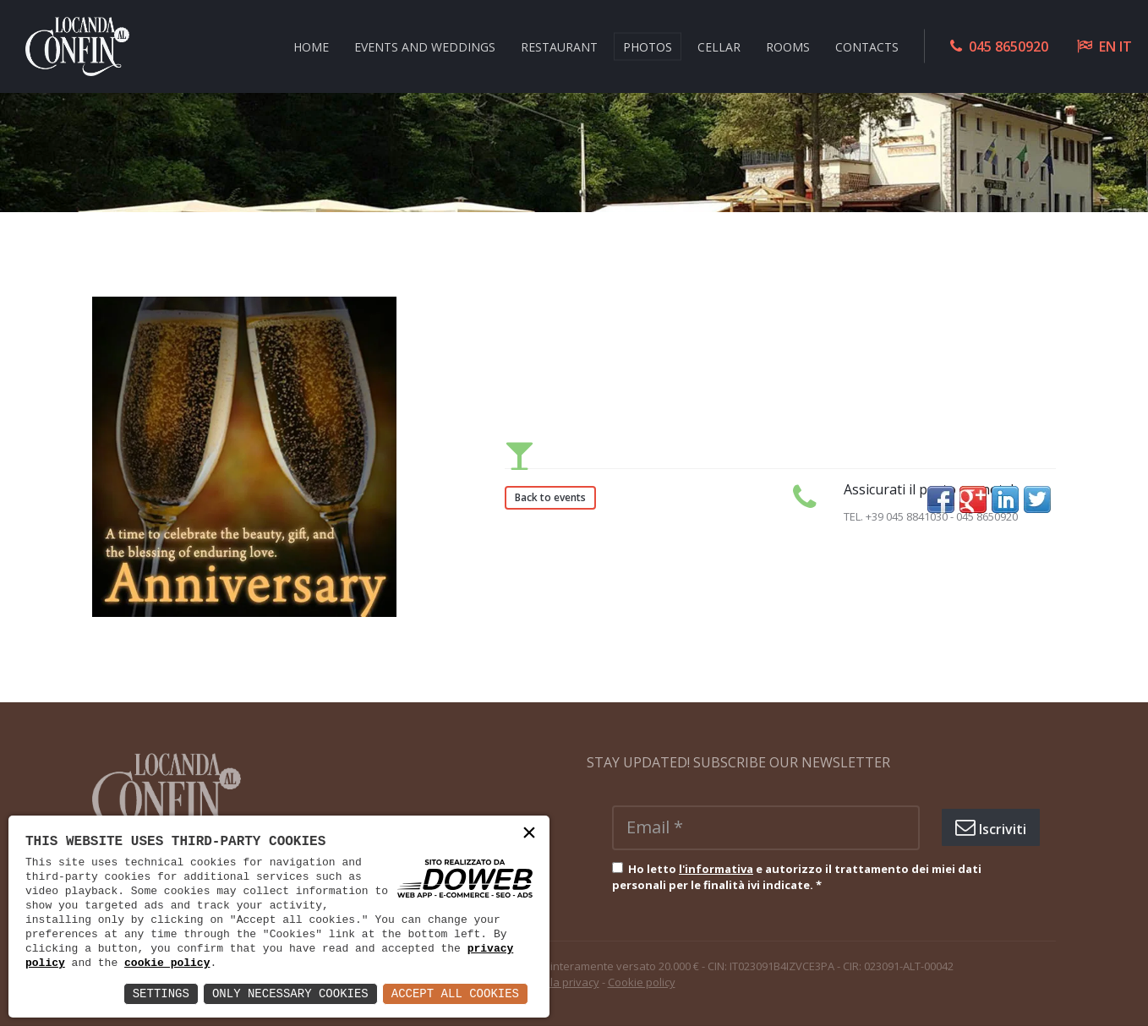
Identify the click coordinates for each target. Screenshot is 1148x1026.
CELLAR (719, 46)
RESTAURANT (559, 46)
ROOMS (788, 46)
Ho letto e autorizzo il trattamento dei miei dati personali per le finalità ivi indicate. (796, 877)
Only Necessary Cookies (290, 993)
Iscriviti (990, 827)
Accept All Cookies (455, 993)
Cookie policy (641, 982)
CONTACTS (867, 46)
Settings (161, 993)
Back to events (550, 497)
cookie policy (167, 962)
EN (1107, 46)
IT (1125, 46)
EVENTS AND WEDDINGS (424, 46)
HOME (311, 46)
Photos (647, 46)
